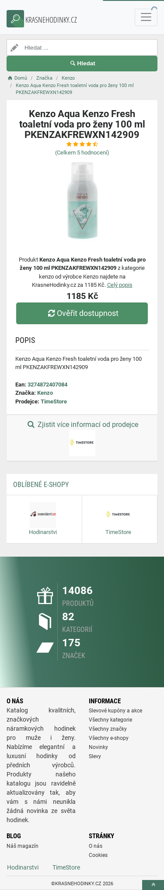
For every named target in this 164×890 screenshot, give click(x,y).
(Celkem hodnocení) (82, 152)
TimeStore (54, 401)
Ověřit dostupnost (81, 313)
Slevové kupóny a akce (115, 711)
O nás (95, 846)
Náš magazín (22, 846)
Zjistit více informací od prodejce (82, 438)
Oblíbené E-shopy (41, 484)
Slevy (95, 756)
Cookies (98, 855)
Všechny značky (108, 729)
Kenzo (45, 393)
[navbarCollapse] (146, 17)
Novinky (98, 747)
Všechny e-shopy (109, 738)
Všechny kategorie (110, 720)
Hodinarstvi (22, 867)
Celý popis (120, 285)
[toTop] (153, 885)
